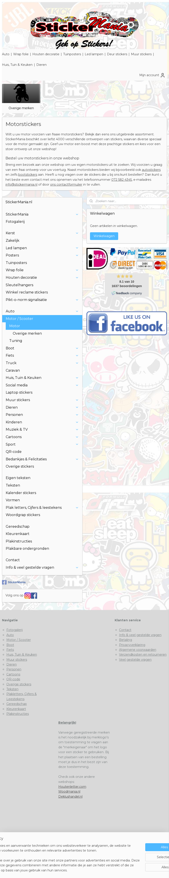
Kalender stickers (21, 493)
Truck (42, 363)
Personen (42, 415)
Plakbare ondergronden (27, 548)
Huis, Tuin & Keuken (17, 65)
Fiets (42, 355)
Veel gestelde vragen (135, 660)
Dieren (41, 65)
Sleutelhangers (19, 285)
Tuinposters (72, 54)
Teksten (13, 485)
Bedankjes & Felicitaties (42, 459)
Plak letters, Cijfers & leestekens (42, 507)
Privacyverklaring (132, 645)
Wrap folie (21, 54)
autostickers (151, 170)
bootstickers (27, 175)
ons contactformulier (66, 185)
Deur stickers (117, 54)
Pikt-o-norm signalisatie (42, 300)
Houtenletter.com (72, 787)
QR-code (14, 452)
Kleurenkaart (17, 534)
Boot (42, 348)
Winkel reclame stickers (27, 292)
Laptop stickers (19, 392)
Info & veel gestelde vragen (42, 567)
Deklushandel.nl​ (70, 797)
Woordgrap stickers (23, 515)
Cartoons (42, 437)
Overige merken (21, 108)
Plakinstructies (19, 541)
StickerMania (42, 214)
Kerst (42, 233)
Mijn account (152, 75)
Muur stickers (141, 54)
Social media (42, 385)
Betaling (125, 640)
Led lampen (94, 54)
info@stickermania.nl (21, 185)
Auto (5, 54)
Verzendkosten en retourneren (143, 655)
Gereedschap (17, 526)
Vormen (13, 500)
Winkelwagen (104, 236)
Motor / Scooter (42, 319)
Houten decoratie (45, 54)
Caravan (13, 370)
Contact (13, 560)
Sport (42, 444)
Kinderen (42, 422)
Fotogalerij (15, 222)
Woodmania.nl (69, 791)
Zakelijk (12, 240)
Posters (42, 255)
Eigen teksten (18, 478)
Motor (44, 326)
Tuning (15, 341)
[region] (55, 853)
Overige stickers (20, 466)
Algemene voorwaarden (137, 650)
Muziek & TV (42, 429)
